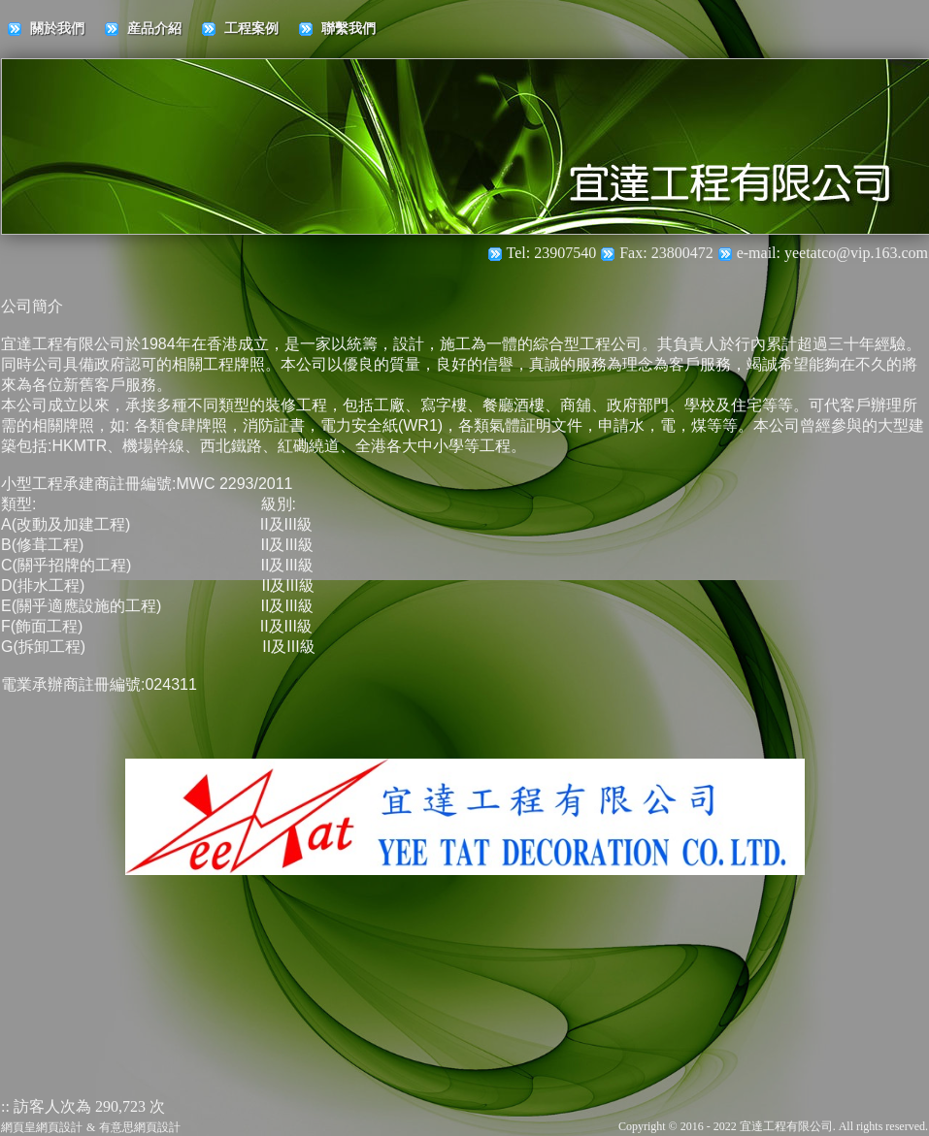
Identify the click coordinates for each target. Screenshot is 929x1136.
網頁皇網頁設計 (42, 1127)
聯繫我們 (348, 28)
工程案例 (251, 28)
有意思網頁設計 (140, 1127)
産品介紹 (154, 28)
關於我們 (57, 28)
